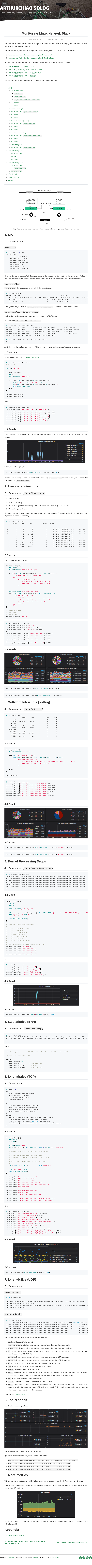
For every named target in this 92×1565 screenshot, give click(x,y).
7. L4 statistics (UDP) (15, 163)
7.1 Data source (16, 165)
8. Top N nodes (13, 174)
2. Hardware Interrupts (15, 109)
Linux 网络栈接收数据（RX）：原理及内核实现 (24, 73)
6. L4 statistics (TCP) (15, 150)
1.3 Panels (14, 106)
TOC (4, 4)
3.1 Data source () (23, 123)
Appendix (11, 180)
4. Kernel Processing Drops (17, 133)
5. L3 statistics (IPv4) (15, 145)
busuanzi (56, 1557)
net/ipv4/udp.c (20, 1394)
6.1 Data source (16, 153)
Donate (45, 12)
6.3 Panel (14, 159)
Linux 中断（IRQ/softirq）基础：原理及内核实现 (25, 70)
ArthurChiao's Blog (24, 8)
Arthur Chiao (11, 1557)
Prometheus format (32, 357)
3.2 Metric (14, 126)
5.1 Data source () (23, 147)
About (39, 12)
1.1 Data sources (17, 91)
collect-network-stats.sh (16, 1536)
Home (3, 12)
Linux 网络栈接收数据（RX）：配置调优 (22, 76)
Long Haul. (36, 1557)
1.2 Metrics (15, 103)
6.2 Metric (14, 156)
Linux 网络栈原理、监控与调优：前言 (21, 66)
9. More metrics (13, 177)
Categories (31, 12)
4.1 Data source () (26, 135)
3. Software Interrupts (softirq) (18, 121)
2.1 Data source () (24, 111)
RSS (51, 12)
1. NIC (10, 88)
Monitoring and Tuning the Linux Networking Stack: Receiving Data (31, 55)
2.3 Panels (14, 118)
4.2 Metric (14, 138)
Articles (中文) (21, 12)
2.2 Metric (14, 115)
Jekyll (24, 1557)
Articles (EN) (11, 12)
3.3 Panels (14, 130)
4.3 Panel (14, 142)
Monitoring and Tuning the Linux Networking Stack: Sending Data (31, 58)
